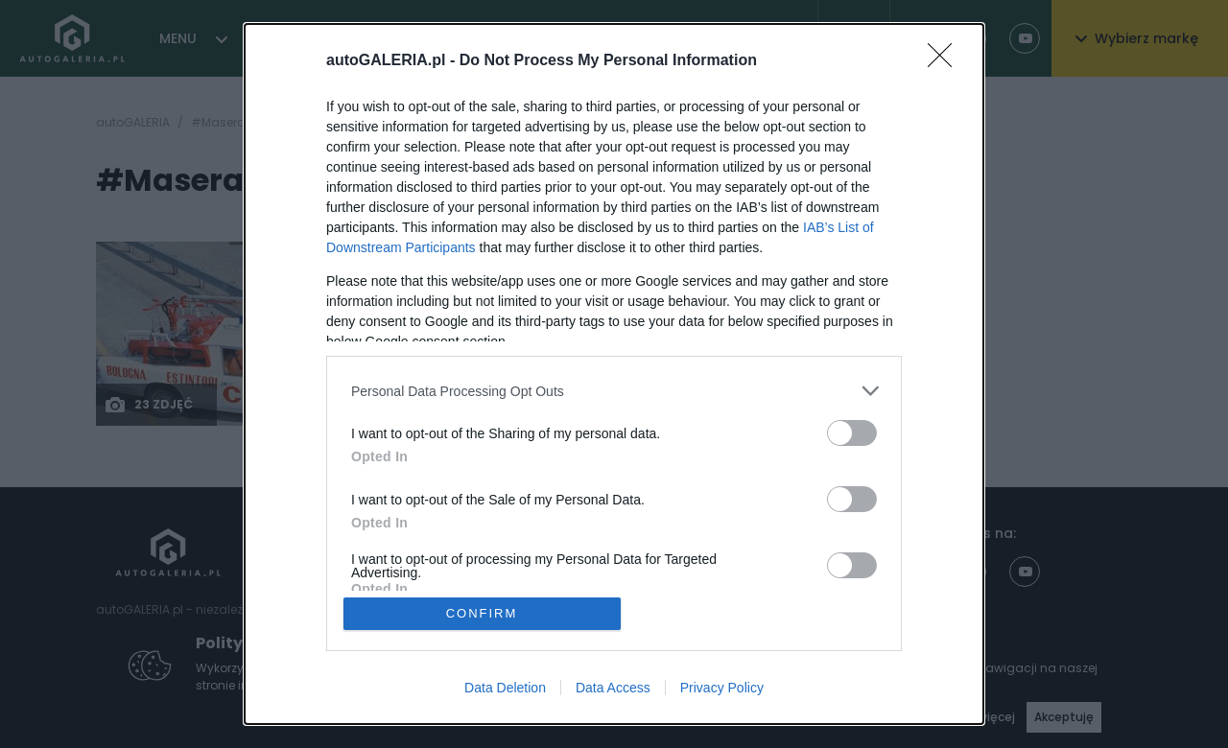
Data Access (613, 687)
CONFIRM (482, 613)
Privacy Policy (722, 687)
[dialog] (614, 374)
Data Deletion (505, 687)
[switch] (852, 433)
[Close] (946, 61)
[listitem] (614, 391)
